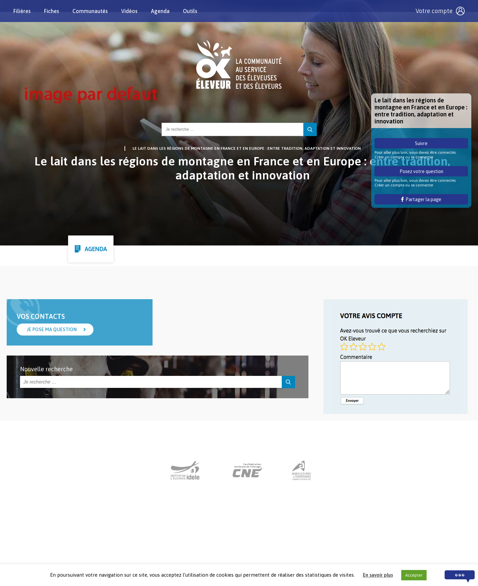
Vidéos (129, 11)
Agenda (160, 11)
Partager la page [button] (421, 199)
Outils (190, 11)
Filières (22, 11)
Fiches (51, 11)
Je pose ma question (52, 329)
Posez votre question (421, 171)
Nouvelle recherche (46, 369)
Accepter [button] (414, 575)
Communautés (90, 11)
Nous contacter (233, 545)
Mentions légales (278, 545)
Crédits (314, 545)
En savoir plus (378, 575)
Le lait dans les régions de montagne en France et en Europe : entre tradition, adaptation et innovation (247, 148)
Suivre (421, 143)
